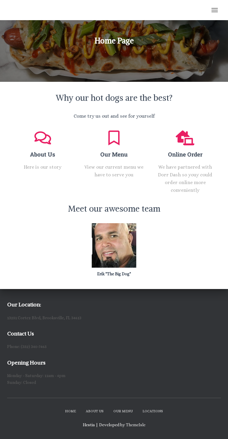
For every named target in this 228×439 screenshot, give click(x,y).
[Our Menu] (114, 137)
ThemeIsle (135, 424)
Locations (152, 411)
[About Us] (42, 137)
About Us (42, 154)
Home (70, 411)
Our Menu (114, 154)
